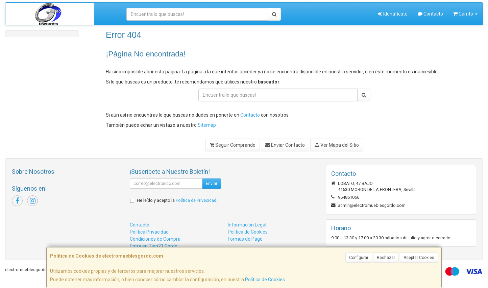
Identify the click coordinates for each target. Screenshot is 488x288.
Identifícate (393, 14)
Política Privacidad (149, 232)
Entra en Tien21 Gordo (153, 246)
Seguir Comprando (232, 145)
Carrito (465, 14)
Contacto (430, 14)
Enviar (211, 183)
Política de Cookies (265, 279)
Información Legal (247, 224)
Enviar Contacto (285, 145)
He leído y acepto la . (177, 200)
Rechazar (386, 257)
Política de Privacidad (196, 200)
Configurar (358, 257)
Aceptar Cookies (419, 257)
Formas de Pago (245, 239)
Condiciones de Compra (155, 239)
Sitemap (207, 125)
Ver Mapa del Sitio (337, 145)
